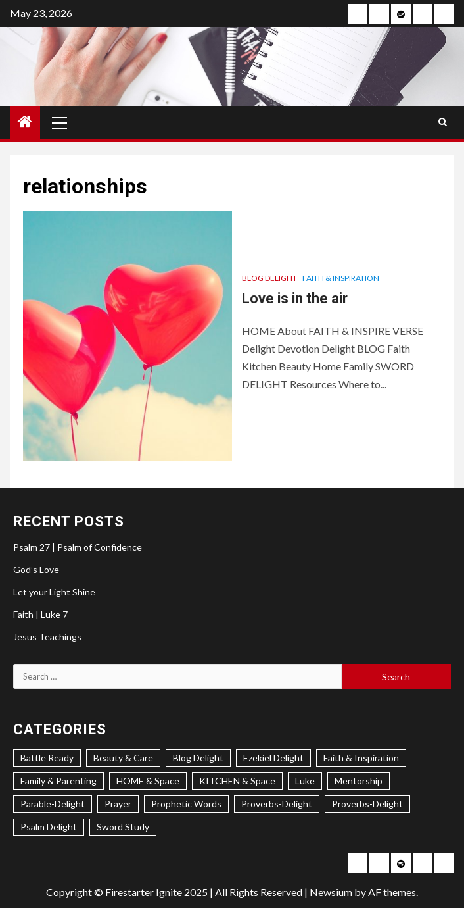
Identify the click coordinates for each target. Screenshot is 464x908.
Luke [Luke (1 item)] (305, 780)
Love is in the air (295, 298)
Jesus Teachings (47, 636)
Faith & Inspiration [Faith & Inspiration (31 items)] (361, 757)
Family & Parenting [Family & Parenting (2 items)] (58, 780)
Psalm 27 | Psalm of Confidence (77, 547)
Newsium (331, 892)
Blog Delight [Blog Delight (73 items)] (198, 757)
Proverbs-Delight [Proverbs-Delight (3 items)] (276, 803)
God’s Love (36, 569)
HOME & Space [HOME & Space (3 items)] (147, 780)
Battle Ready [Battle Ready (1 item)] (47, 757)
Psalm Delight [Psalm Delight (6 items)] (48, 826)
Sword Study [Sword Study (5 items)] (123, 826)
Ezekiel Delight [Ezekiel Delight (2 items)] (273, 757)
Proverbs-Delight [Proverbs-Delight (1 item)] (367, 803)
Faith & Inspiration (340, 278)
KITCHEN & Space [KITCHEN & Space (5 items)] (237, 780)
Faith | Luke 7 (40, 614)
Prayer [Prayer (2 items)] (117, 803)
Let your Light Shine (54, 591)
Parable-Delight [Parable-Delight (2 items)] (52, 803)
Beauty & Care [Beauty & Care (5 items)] (123, 757)
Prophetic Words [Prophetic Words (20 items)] (186, 803)
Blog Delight (269, 278)
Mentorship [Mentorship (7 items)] (359, 780)
